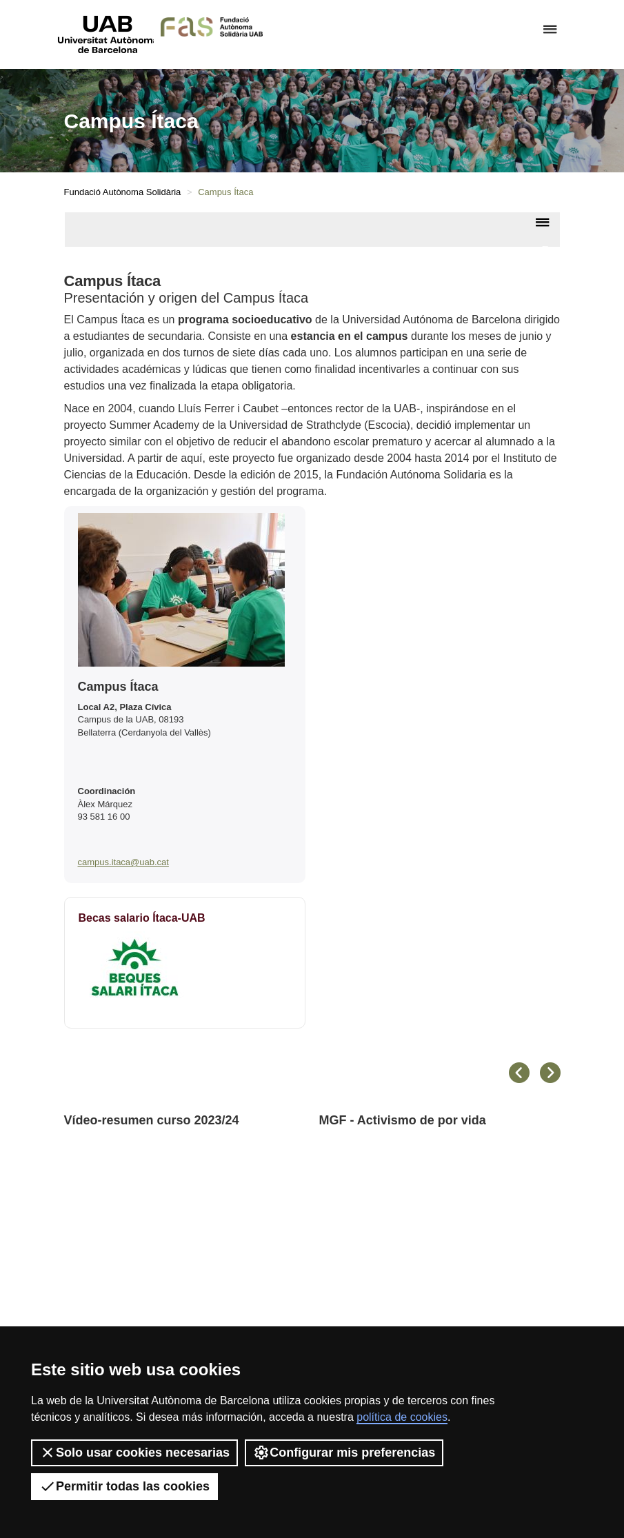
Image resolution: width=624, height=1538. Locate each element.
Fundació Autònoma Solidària (122, 192)
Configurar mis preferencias (344, 1452)
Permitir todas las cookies (124, 1486)
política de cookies (401, 1417)
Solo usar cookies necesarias (134, 1452)
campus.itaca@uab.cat (123, 862)
